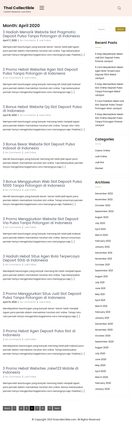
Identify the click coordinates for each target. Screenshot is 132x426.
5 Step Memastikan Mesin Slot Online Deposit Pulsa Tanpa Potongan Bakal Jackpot (109, 89)
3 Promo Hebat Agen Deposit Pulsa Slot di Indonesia (39, 333)
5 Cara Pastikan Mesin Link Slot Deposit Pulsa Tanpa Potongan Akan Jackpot (109, 104)
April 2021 (100, 300)
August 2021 (101, 276)
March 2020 (101, 377)
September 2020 (104, 341)
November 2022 (104, 199)
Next (57, 408)
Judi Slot (99, 162)
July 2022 (100, 223)
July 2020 (100, 353)
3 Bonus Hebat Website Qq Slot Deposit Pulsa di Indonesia (42, 108)
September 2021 (104, 270)
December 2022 (104, 193)
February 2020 (103, 383)
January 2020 (102, 389)
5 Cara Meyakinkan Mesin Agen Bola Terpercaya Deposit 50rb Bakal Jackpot (109, 73)
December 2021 (103, 252)
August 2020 (101, 347)
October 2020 (102, 335)
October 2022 (102, 205)
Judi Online (45, 40)
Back (7, 408)
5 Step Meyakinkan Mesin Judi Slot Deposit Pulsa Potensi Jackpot (109, 57)
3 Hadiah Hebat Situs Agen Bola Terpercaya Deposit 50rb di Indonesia (41, 258)
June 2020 (100, 359)
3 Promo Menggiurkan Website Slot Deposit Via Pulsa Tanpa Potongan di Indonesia (41, 220)
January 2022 (102, 246)
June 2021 (100, 288)
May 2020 (100, 365)
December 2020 (104, 323)
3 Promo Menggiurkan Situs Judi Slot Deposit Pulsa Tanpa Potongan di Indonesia (42, 295)
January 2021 (102, 318)
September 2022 (104, 211)
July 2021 (100, 282)
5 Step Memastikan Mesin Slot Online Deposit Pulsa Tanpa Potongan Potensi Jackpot (109, 120)
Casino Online (102, 150)
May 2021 (100, 294)
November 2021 (103, 258)
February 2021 (102, 312)
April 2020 (100, 371)
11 (50, 408)
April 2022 (100, 229)
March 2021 (101, 306)
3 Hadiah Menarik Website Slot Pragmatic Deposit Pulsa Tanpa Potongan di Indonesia (41, 34)
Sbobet (99, 168)
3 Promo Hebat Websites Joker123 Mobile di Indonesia (40, 370)
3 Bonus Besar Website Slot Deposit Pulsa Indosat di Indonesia (39, 146)
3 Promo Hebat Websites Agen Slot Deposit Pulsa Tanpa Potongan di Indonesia (40, 71)
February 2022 (103, 241)
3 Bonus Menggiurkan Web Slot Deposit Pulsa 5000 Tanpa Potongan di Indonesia (42, 183)
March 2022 (101, 235)
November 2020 (104, 329)
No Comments (28, 40)
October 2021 (102, 264)
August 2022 (101, 217)
